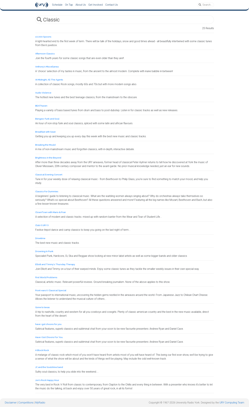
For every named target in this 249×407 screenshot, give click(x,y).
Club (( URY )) (42, 225)
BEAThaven (41, 106)
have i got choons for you (48, 324)
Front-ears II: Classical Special (50, 290)
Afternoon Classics (45, 53)
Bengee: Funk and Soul (47, 119)
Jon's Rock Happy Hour (47, 380)
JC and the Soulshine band (49, 367)
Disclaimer (11, 402)
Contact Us (111, 4)
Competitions (25, 402)
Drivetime (40, 238)
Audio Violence (43, 93)
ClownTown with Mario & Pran (50, 212)
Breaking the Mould (45, 145)
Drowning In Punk (44, 251)
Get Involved (95, 4)
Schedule (57, 4)
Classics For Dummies (46, 191)
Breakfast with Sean (45, 132)
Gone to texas (42, 307)
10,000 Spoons (43, 37)
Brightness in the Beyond (48, 158)
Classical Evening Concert (48, 174)
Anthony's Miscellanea (47, 66)
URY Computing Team (232, 402)
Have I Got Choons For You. (49, 337)
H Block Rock (42, 350)
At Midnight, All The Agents (49, 80)
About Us (80, 4)
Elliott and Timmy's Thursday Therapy (55, 264)
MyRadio (40, 402)
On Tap (69, 4)
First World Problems (46, 277)
